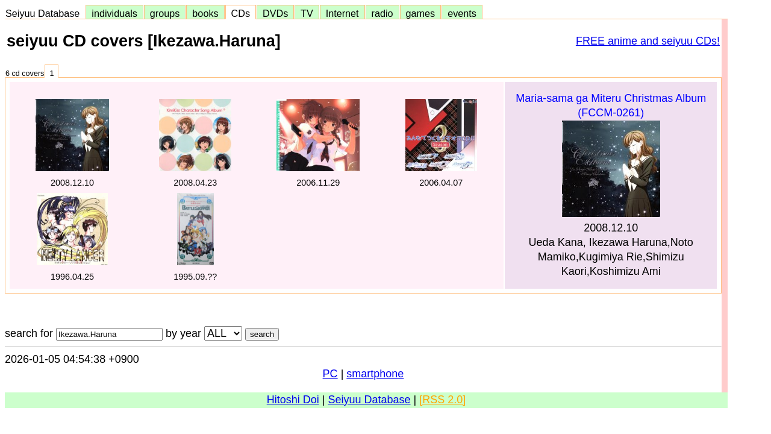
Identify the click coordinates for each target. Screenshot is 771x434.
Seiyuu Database (45, 13)
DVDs (275, 13)
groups (165, 13)
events (462, 13)
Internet (342, 13)
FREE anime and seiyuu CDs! (648, 41)
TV (306, 13)
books (205, 13)
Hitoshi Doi (293, 400)
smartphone (375, 374)
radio (382, 13)
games (421, 13)
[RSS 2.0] (442, 400)
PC (330, 374)
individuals (114, 13)
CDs (240, 13)
